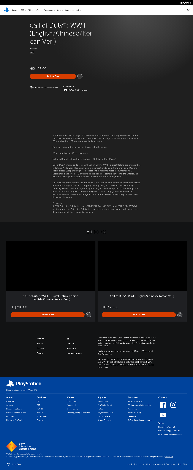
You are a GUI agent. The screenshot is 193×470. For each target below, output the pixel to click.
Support (76, 10)
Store (67, 10)
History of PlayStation (15, 420)
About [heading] (9, 397)
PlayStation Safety (105, 405)
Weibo (161, 423)
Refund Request (104, 420)
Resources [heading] (133, 397)
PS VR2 (40, 409)
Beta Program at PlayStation (170, 434)
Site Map (183, 464)
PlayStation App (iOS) (167, 427)
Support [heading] (102, 397)
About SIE (10, 401)
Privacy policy (138, 464)
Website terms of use (154, 464)
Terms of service (135, 401)
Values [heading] (70, 397)
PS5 (22, 10)
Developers (132, 416)
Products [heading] (41, 397)
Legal (128, 464)
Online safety (72, 409)
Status (100, 409)
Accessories (48, 10)
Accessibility (72, 405)
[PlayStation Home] (6, 10)
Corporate (10, 416)
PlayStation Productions (16, 412)
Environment (72, 401)
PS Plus (37, 10)
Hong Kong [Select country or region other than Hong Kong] (15, 464)
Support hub (103, 401)
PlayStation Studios (14, 409)
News (59, 10)
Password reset (104, 416)
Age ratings (133, 409)
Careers (9, 405)
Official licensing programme (140, 420)
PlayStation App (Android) (169, 430)
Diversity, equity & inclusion (78, 412)
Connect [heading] (162, 397)
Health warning (134, 412)
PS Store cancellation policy (139, 405)
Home (8, 390)
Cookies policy (171, 464)
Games (14, 10)
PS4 (29, 10)
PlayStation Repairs (106, 412)
